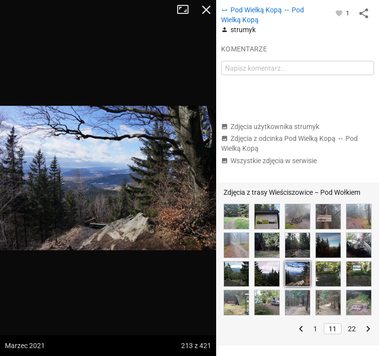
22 (352, 329)
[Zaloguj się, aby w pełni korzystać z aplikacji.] (339, 13)
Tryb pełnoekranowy (186, 10)
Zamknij (206, 10)
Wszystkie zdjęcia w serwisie (269, 161)
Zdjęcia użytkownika (270, 127)
